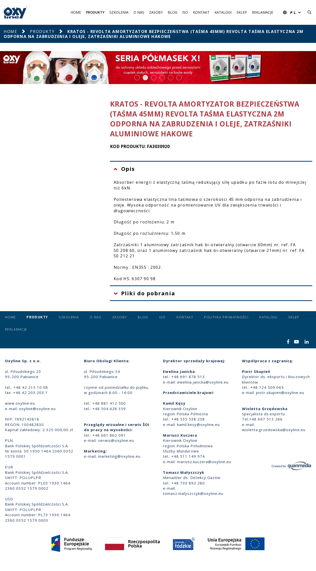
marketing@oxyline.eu (119, 456)
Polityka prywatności (226, 317)
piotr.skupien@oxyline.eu (280, 392)
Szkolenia (119, 12)
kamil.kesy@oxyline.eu (198, 424)
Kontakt (201, 12)
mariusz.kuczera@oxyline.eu (204, 461)
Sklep (242, 12)
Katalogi (223, 12)
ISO (185, 12)
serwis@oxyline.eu (116, 440)
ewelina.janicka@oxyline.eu (203, 382)
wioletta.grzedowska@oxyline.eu (273, 429)
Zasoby (156, 12)
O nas (138, 12)
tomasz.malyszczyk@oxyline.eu (193, 493)
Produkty (95, 12)
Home (76, 12)
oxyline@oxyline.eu (37, 408)
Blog (172, 12)
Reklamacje (262, 12)
